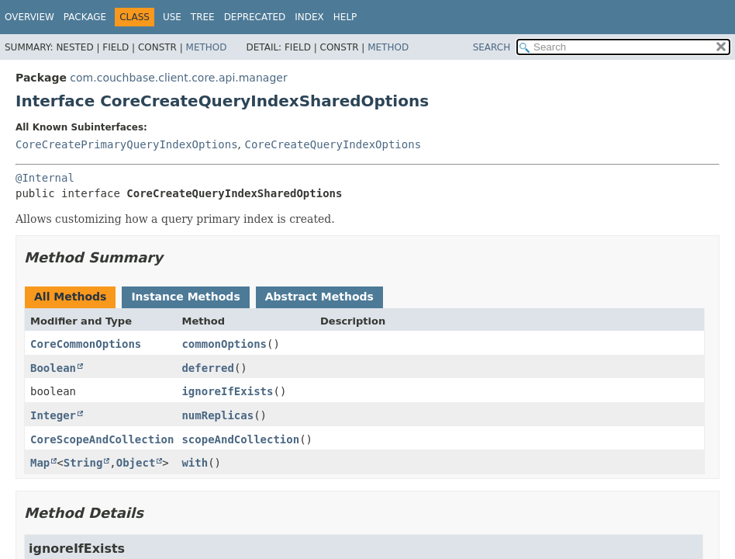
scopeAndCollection (240, 439)
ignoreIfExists (227, 391)
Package (85, 17)
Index (309, 17)
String (83, 463)
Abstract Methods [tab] (319, 296)
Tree (203, 17)
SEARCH (492, 47)
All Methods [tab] (70, 296)
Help (345, 17)
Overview (29, 17)
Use (172, 17)
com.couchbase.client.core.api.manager (178, 77)
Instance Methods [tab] (185, 296)
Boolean (53, 368)
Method (206, 47)
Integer (53, 415)
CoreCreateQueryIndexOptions (332, 144)
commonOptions (224, 344)
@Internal (45, 178)
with (194, 463)
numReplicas (217, 415)
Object (136, 463)
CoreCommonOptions (85, 344)
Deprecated (255, 17)
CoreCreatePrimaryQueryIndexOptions (127, 144)
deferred (207, 368)
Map (40, 463)
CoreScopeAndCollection (102, 439)
